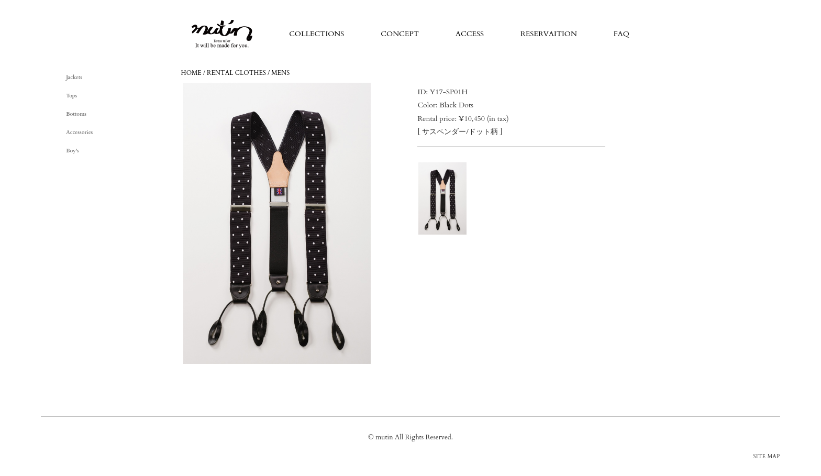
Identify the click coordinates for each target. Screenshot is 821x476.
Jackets (74, 77)
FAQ (621, 34)
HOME (191, 73)
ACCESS (470, 34)
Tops (71, 95)
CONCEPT (400, 34)
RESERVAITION (548, 34)
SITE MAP (766, 456)
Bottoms (76, 114)
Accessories (79, 132)
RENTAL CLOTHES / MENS (248, 73)
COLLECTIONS (316, 34)
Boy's (72, 150)
